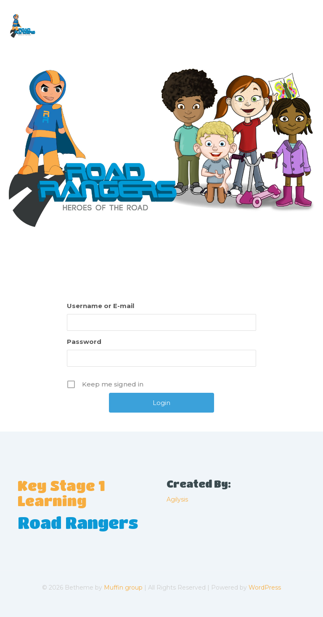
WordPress (265, 587)
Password (84, 342)
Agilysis (177, 499)
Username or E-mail (100, 306)
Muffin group (123, 587)
